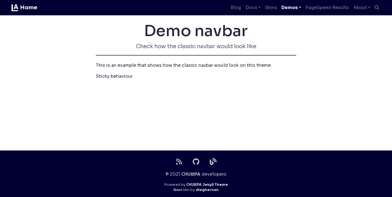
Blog (236, 7)
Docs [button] (251, 7)
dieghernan (207, 190)
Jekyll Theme (207, 184)
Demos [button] (289, 7)
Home (24, 8)
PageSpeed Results (327, 7)
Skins (271, 7)
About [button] (360, 7)
